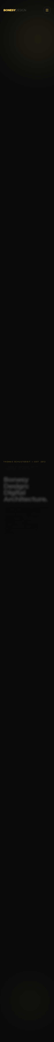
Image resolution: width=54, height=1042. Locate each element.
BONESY (14, 10)
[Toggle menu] (47, 9)
